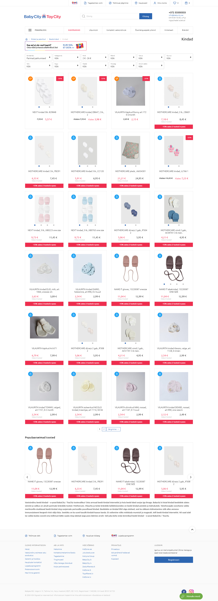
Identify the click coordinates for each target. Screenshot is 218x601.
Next (191, 477)
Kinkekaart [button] (169, 30)
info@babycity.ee (176, 15)
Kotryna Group (88, 556)
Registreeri (173, 559)
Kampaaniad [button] (74, 30)
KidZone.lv (87, 577)
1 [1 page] (99, 429)
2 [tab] (49, 107)
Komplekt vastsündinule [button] (116, 30)
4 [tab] (53, 225)
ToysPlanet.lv (88, 574)
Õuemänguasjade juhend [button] (145, 30)
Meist (27, 549)
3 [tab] (95, 166)
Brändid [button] (185, 30)
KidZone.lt (87, 570)
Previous (27, 477)
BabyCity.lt (87, 560)
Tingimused (58, 560)
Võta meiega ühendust (63, 563)
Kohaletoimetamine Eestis (64, 553)
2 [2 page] (104, 429)
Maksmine (58, 549)
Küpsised (115, 559)
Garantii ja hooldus (32, 559)
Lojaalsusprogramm (33, 566)
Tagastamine (59, 556)
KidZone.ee (87, 549)
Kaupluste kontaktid (33, 562)
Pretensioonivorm (32, 569)
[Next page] (113, 429)
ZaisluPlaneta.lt (89, 567)
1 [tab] (39, 107)
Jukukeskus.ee (88, 553)
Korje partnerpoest (61, 567)
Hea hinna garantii (32, 573)
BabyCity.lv (87, 563)
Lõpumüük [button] (93, 30)
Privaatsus (115, 549)
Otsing (145, 16)
